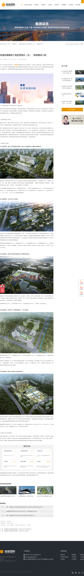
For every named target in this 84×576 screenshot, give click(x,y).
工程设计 (50, 4)
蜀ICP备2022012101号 (9, 561)
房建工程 (17, 525)
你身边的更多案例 (5, 484)
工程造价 (43, 4)
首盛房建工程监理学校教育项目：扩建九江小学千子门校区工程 (17, 529)
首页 (22, 4)
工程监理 (36, 4)
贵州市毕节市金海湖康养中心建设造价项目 (67, 87)
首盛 (8, 525)
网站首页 (62, 554)
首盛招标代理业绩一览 (67, 94)
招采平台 (57, 4)
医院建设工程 (23, 525)
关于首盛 (77, 4)
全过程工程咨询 (28, 4)
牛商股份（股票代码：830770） (13, 571)
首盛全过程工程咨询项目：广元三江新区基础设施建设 (67, 102)
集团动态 (14, 44)
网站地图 (30, 571)
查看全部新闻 (72, 109)
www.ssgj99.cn (10, 523)
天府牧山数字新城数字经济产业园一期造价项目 (67, 72)
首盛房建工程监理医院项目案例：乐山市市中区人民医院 (16, 530)
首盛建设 (12, 525)
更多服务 (64, 4)
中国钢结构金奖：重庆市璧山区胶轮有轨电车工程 (67, 79)
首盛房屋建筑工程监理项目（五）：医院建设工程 (31, 44)
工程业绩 (71, 4)
